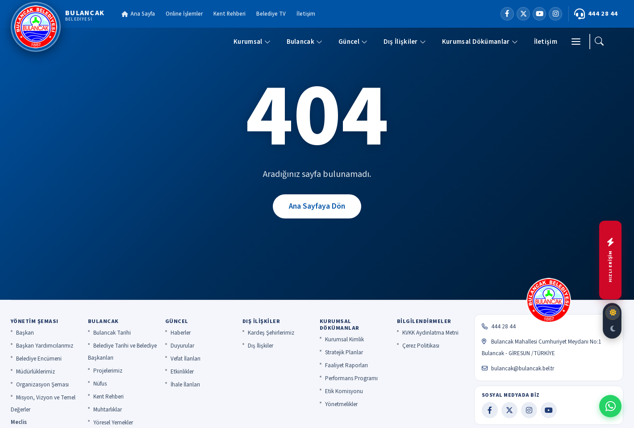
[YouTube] (539, 14)
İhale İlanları (185, 385)
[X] (523, 14)
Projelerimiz (107, 371)
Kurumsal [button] (252, 41)
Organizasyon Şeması (42, 385)
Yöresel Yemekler (113, 423)
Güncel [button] (352, 41)
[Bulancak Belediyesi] (57, 27)
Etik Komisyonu (344, 391)
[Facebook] (507, 14)
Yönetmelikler (341, 404)
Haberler (181, 333)
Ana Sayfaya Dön (317, 206)
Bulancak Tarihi (112, 333)
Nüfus (100, 384)
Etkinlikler (182, 372)
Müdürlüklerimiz (35, 372)
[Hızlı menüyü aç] (610, 260)
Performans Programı (351, 378)
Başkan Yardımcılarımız (44, 346)
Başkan (25, 333)
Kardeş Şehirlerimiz (271, 333)
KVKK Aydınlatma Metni (430, 333)
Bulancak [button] (304, 41)
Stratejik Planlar (344, 352)
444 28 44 (596, 13)
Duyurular (182, 346)
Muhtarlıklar (107, 410)
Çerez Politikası (420, 346)
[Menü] (576, 41)
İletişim (305, 14)
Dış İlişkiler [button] (405, 41)
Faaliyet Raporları (346, 365)
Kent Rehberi (229, 14)
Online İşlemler (184, 14)
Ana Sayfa (138, 14)
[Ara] (599, 41)
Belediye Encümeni (39, 359)
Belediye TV (271, 14)
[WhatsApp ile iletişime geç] (610, 406)
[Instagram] (555, 14)
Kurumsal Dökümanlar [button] (480, 41)
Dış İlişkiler (260, 346)
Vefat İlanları (185, 359)
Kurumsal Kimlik (344, 340)
